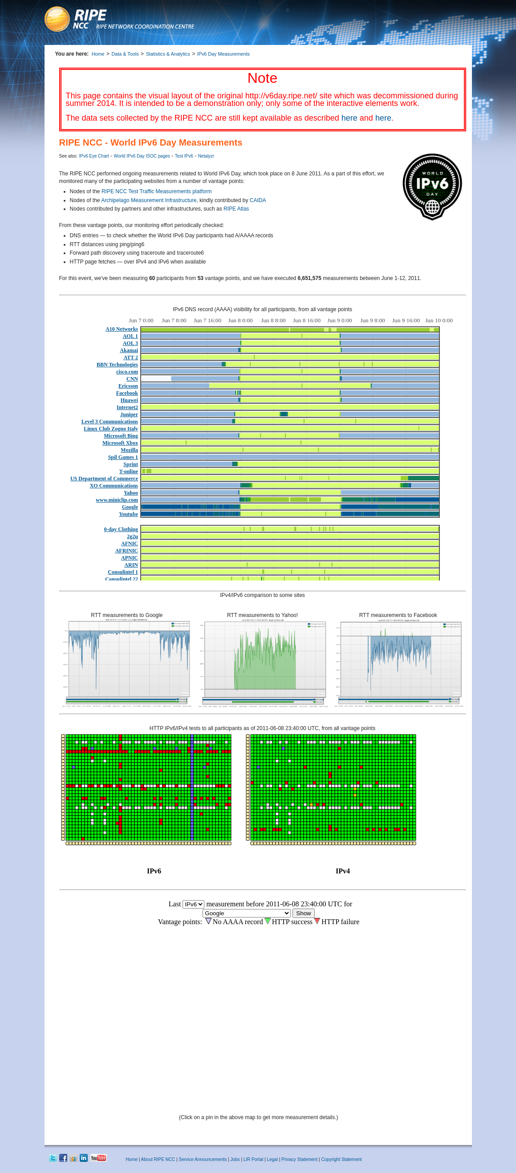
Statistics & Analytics (168, 54)
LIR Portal (253, 1159)
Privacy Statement (300, 1159)
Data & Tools (125, 54)
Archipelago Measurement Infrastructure (148, 200)
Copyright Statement (341, 1159)
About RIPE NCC (158, 1159)
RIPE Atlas (236, 209)
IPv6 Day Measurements (223, 54)
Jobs (235, 1159)
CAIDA (258, 200)
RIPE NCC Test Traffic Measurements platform (157, 191)
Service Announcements (203, 1159)
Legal (272, 1159)
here (349, 118)
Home (98, 54)
